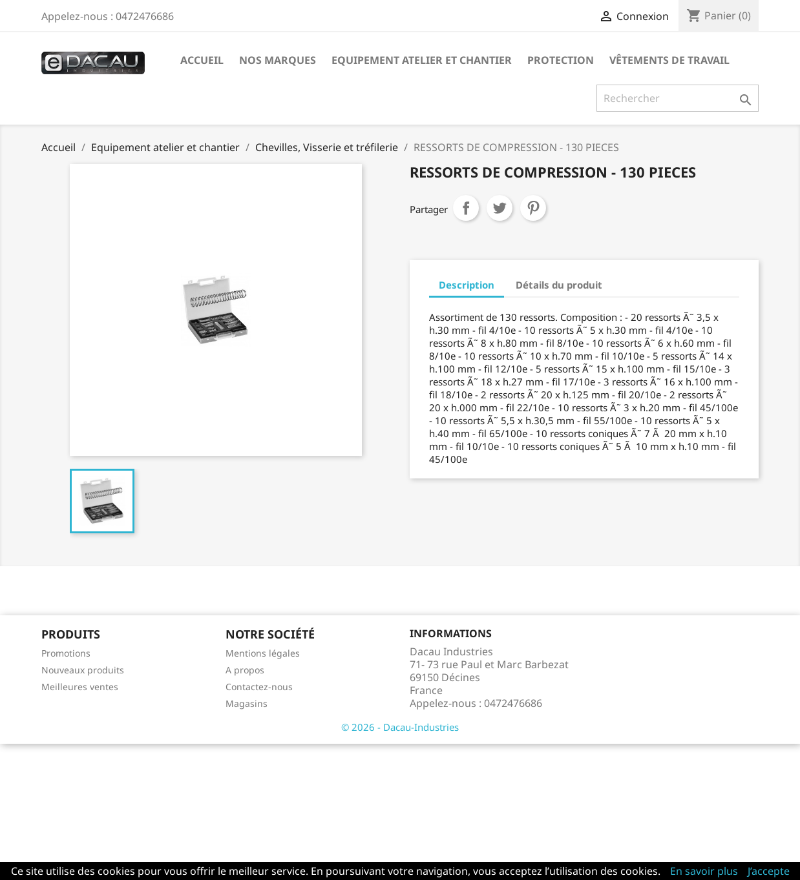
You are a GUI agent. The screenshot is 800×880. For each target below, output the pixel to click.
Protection (560, 60)
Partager (466, 208)
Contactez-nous (259, 686)
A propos (245, 670)
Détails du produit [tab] (559, 284)
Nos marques (277, 60)
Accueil (202, 60)
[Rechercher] (677, 98)
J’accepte (769, 871)
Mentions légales (263, 653)
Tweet (499, 208)
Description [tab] (466, 284)
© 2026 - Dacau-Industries (400, 727)
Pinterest (533, 208)
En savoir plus (704, 871)
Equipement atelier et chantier (422, 60)
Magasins (247, 703)
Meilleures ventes (79, 686)
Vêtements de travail (669, 60)
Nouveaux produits (82, 670)
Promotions (65, 653)
